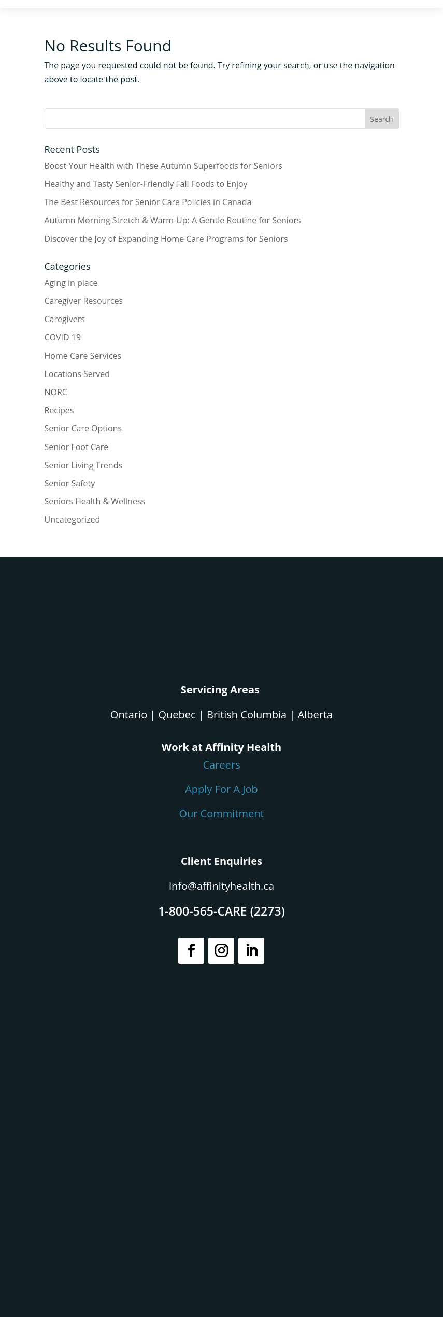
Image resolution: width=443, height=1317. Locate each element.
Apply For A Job (221, 789)
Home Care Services (83, 355)
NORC (56, 392)
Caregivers (65, 319)
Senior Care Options (83, 428)
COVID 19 (63, 337)
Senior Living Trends (84, 465)
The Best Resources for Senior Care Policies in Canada (148, 202)
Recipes (59, 410)
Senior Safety (70, 483)
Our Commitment (221, 813)
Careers (221, 765)
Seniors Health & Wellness (95, 501)
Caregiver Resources (84, 301)
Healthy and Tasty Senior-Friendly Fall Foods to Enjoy (146, 184)
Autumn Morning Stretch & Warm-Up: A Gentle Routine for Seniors (173, 220)
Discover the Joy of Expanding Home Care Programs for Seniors (166, 238)
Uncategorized (73, 519)
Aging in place (71, 282)
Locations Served (77, 374)
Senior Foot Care (77, 447)
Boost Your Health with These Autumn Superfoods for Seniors (163, 165)
